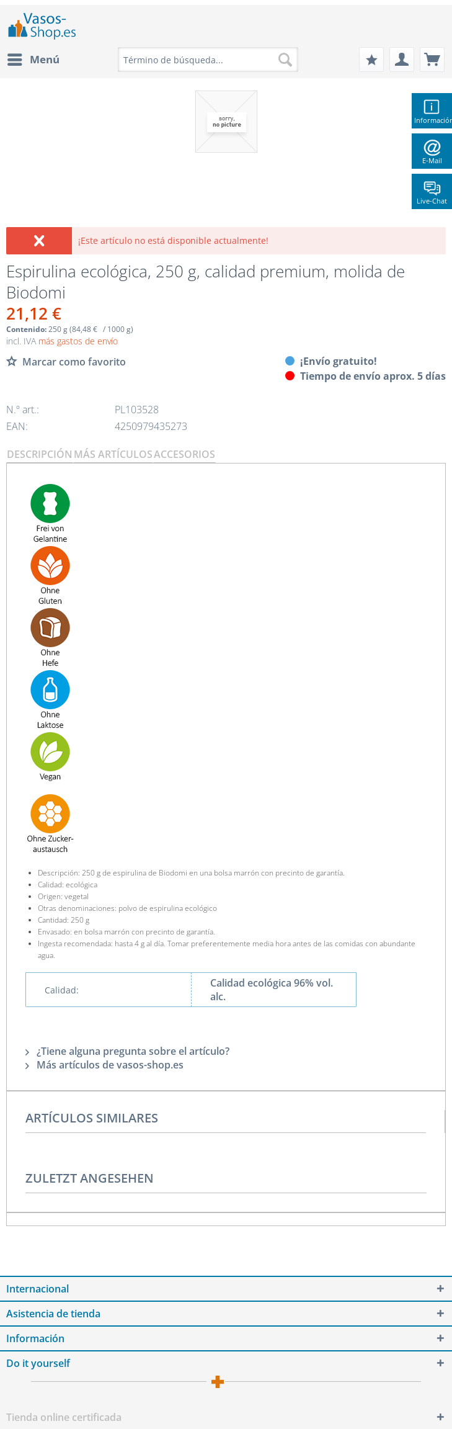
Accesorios (184, 454)
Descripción (40, 454)
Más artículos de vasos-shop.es (104, 1065)
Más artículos (113, 454)
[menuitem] (33, 59)
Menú (33, 58)
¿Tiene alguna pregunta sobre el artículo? (127, 1051)
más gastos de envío (78, 341)
